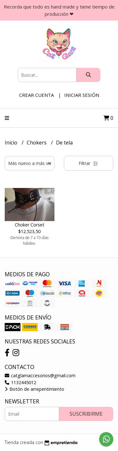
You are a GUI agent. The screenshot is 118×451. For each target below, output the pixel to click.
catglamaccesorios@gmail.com (40, 375)
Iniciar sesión (81, 95)
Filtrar (88, 163)
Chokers (37, 142)
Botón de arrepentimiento (34, 389)
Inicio (12, 142)
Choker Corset (29, 225)
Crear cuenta (36, 95)
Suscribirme (86, 413)
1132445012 (20, 382)
